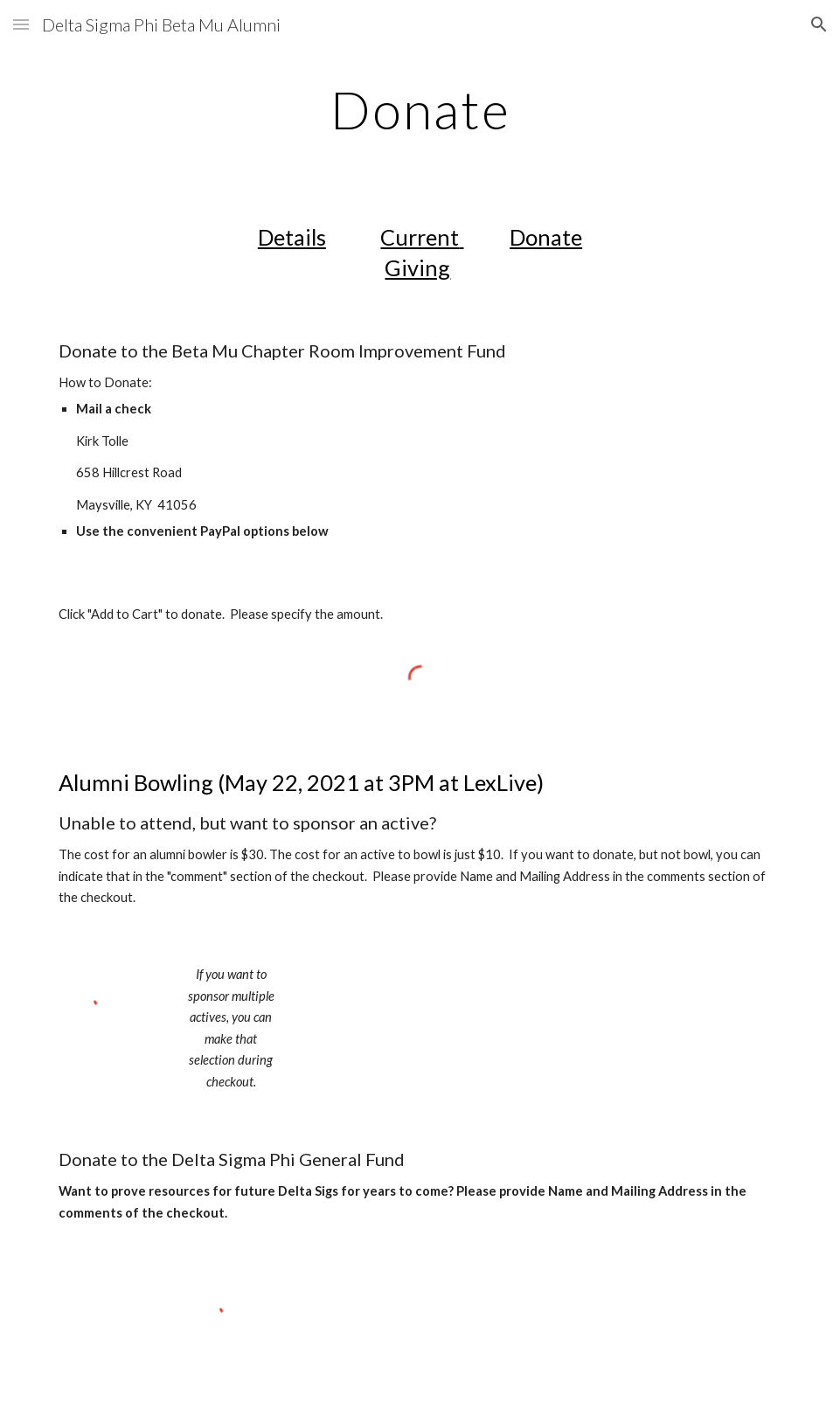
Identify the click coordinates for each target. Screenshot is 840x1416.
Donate (546, 237)
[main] (420, 109)
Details (292, 237)
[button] (21, 24)
